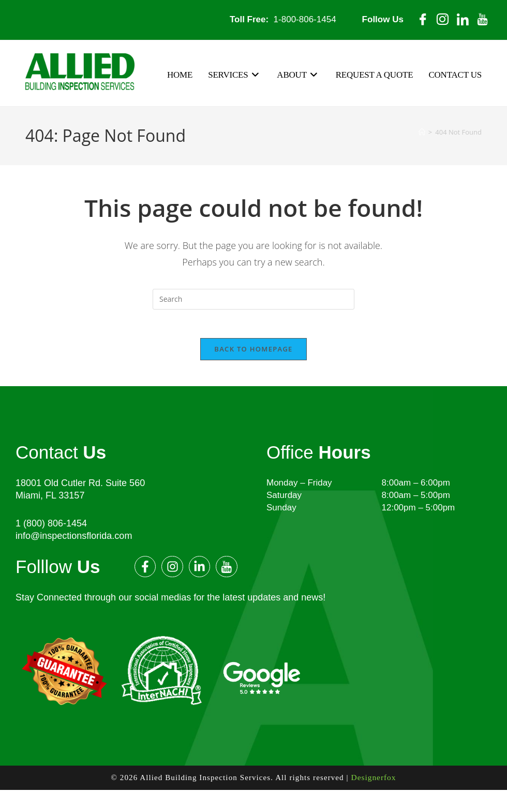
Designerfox (373, 780)
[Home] (422, 132)
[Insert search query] (253, 299)
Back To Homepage (253, 351)
